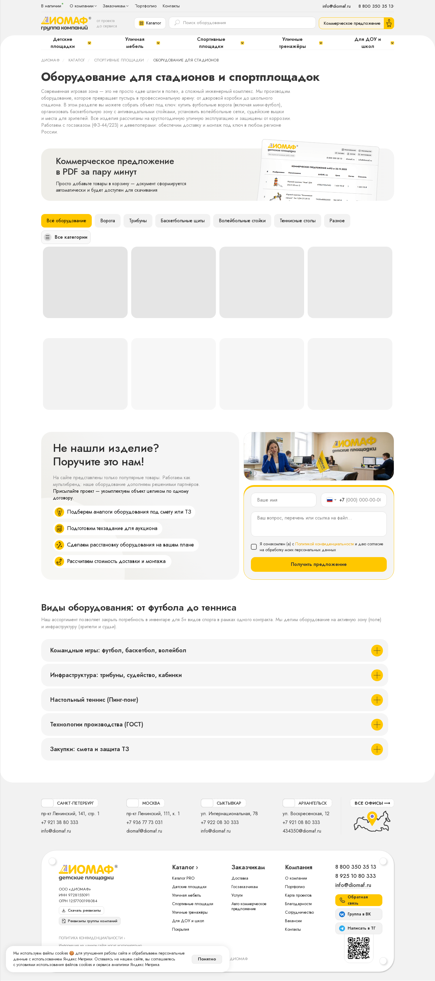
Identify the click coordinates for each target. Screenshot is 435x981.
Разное (338, 220)
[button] (150, 23)
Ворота (108, 220)
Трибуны (138, 220)
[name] (284, 500)
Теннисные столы (298, 220)
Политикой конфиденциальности (324, 544)
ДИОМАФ (50, 60)
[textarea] (319, 524)
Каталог (77, 60)
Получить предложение (319, 564)
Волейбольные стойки (242, 220)
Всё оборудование (66, 220)
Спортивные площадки (119, 60)
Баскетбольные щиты (183, 220)
